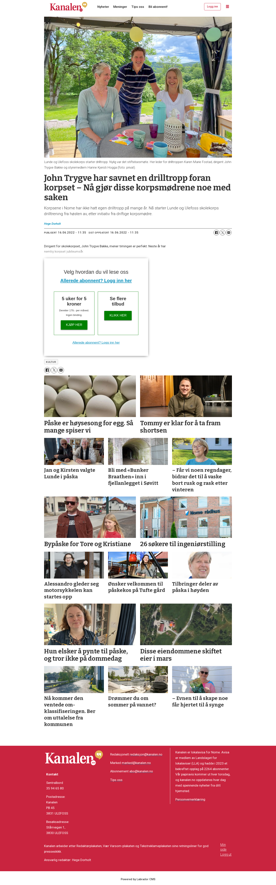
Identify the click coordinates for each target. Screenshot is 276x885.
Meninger (120, 7)
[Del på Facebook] (216, 232)
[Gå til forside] (68, 7)
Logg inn (212, 6)
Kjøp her (74, 325)
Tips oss (137, 7)
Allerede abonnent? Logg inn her (96, 280)
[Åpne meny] (227, 7)
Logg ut (226, 854)
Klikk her (118, 315)
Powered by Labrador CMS (138, 879)
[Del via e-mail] (229, 232)
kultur (51, 361)
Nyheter (103, 7)
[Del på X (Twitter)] (222, 232)
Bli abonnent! (158, 7)
